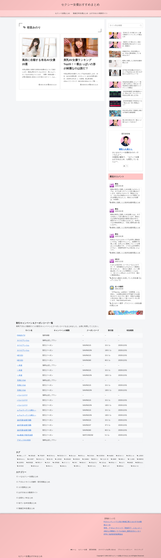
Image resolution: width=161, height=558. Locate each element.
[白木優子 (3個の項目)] (31, 459)
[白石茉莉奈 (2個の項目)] (101, 455)
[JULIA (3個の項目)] (47, 462)
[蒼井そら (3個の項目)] (95, 459)
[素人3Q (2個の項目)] (50, 459)
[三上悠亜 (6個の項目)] (131, 459)
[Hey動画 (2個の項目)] (110, 455)
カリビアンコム (23, 340)
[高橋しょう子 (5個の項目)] (21, 455)
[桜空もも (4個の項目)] (82, 455)
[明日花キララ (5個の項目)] (62, 455)
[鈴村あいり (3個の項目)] (113, 462)
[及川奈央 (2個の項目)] (91, 455)
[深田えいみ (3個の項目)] (131, 455)
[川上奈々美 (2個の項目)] (105, 459)
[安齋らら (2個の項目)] (80, 466)
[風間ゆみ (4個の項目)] (123, 466)
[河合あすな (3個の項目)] (93, 462)
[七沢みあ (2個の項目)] (103, 462)
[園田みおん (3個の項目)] (140, 462)
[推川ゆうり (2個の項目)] (120, 455)
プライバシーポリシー (125, 549)
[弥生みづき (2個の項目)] (137, 466)
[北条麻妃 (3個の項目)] (86, 459)
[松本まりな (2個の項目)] (41, 459)
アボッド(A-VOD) (24, 440)
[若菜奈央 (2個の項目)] (76, 459)
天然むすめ (21, 380)
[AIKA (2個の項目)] (75, 462)
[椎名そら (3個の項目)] (52, 466)
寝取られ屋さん (126, 149)
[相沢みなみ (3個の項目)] (37, 466)
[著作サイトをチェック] (124, 166)
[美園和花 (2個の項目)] (140, 459)
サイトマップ (138, 549)
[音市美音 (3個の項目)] (23, 466)
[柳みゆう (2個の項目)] (83, 462)
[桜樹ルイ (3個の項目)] (122, 459)
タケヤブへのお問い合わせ (107, 549)
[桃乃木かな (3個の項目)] (51, 455)
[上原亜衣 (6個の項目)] (140, 455)
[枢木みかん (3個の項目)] (21, 459)
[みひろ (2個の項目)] (122, 462)
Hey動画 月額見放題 (25, 435)
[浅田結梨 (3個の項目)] (67, 459)
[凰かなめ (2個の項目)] (72, 455)
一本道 (19, 365)
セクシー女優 (82, 549)
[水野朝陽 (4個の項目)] (56, 462)
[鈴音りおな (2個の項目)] (94, 466)
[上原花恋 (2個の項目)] (58, 459)
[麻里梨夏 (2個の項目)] (30, 462)
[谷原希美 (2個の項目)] (20, 462)
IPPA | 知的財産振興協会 (113, 534)
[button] (141, 25)
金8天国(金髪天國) (24, 420)
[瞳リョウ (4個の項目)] (109, 466)
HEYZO (20, 355)
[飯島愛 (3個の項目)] (130, 462)
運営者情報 (92, 549)
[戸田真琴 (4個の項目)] (41, 455)
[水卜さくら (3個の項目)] (66, 462)
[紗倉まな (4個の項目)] (66, 466)
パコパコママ (22, 395)
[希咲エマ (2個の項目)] (39, 462)
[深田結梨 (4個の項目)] (32, 455)
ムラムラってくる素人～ (26, 410)
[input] (125, 25)
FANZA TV (21, 335)
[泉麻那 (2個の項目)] (114, 459)
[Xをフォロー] (127, 166)
